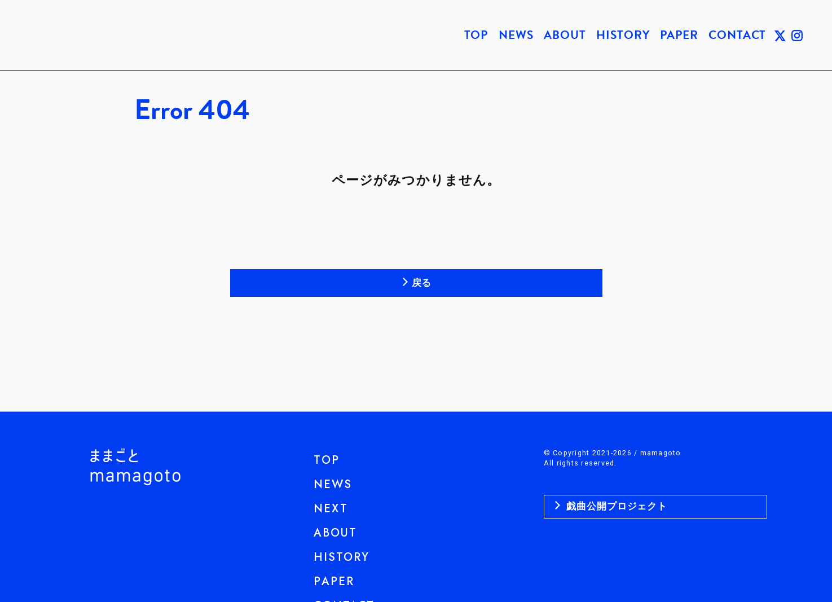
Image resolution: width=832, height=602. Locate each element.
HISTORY (622, 35)
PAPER (679, 35)
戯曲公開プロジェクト (615, 506)
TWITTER (780, 35)
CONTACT (737, 35)
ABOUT (565, 35)
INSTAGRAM (797, 35)
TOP (476, 35)
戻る (422, 282)
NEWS (516, 35)
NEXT (331, 508)
